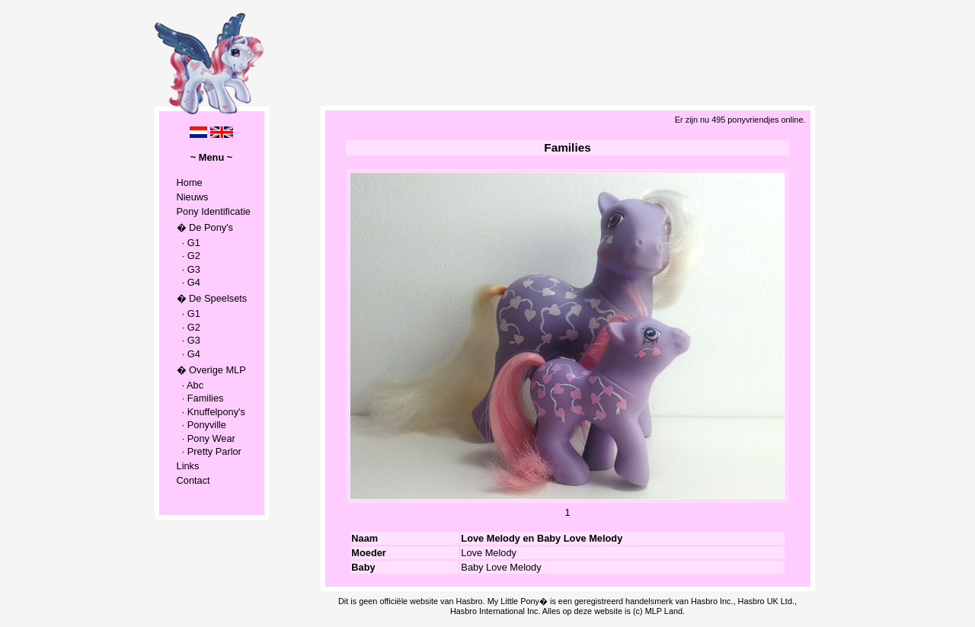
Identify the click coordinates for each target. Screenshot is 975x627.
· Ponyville (201, 424)
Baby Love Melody (501, 567)
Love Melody (488, 552)
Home (190, 182)
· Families (200, 398)
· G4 (188, 282)
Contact (193, 480)
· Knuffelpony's (211, 411)
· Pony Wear (206, 438)
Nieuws (193, 197)
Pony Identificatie (214, 211)
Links (188, 466)
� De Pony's (205, 227)
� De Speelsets (212, 298)
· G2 (188, 255)
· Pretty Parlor (209, 451)
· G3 (188, 269)
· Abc (190, 385)
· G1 (188, 242)
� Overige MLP (211, 370)
